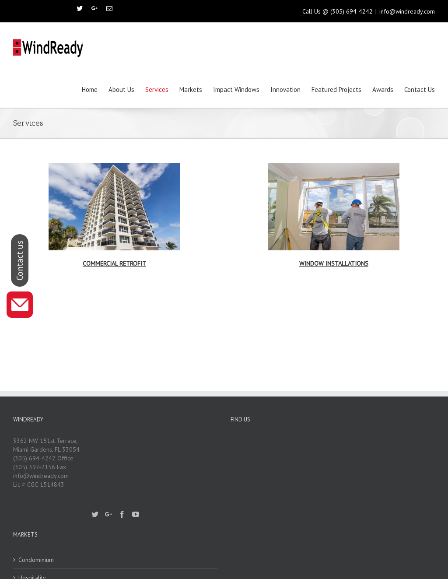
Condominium (36, 560)
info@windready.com (407, 11)
